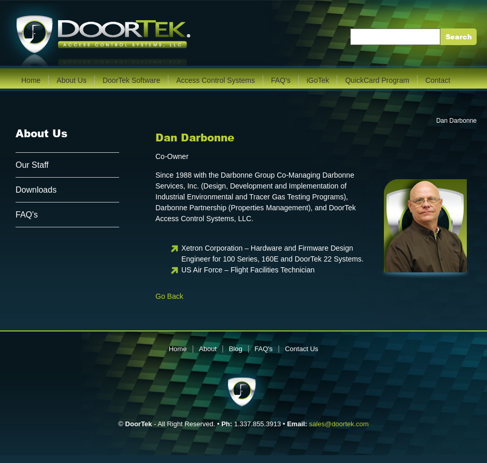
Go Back (169, 296)
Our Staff (32, 165)
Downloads (36, 189)
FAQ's (281, 80)
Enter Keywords (381, 36)
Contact (437, 80)
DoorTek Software (131, 80)
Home (30, 80)
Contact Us (301, 349)
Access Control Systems (215, 80)
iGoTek (318, 80)
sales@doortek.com (339, 424)
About (208, 349)
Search (459, 37)
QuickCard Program (377, 80)
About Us (71, 80)
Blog (235, 349)
